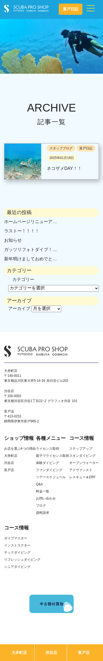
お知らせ (13, 240)
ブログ (41, 506)
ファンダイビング (49, 470)
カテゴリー (23, 279)
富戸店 (84, 652)
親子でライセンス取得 (52, 456)
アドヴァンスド (80, 470)
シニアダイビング (17, 567)
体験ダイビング (47, 463)
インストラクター (17, 545)
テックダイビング (17, 552)
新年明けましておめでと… (30, 259)
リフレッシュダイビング (22, 560)
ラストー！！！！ (21, 231)
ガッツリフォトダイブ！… (30, 249)
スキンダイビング (82, 456)
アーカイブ (19, 308)
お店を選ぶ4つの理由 (20, 449)
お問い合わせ (46, 498)
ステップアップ (80, 449)
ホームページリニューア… (30, 221)
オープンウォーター (84, 463)
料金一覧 (42, 491)
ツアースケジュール (51, 477)
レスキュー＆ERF (82, 477)
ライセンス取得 (47, 449)
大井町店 (19, 652)
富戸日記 (70, 9)
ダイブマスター (15, 538)
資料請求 (42, 513)
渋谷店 (51, 652)
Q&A (39, 484)
